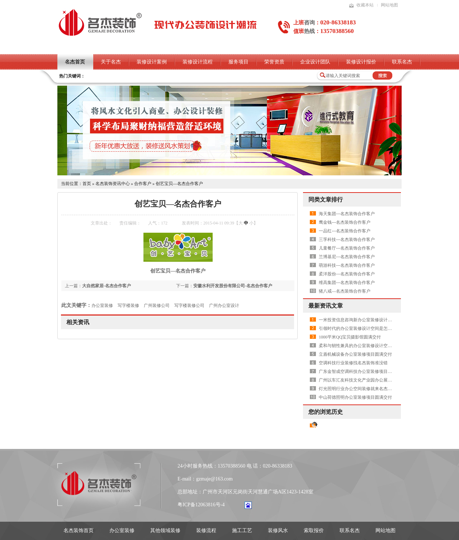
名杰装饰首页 (78, 530)
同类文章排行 (325, 199)
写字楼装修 (128, 305)
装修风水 (278, 530)
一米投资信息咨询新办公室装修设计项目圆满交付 (366, 319)
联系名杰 (402, 62)
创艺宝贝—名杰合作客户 (179, 183)
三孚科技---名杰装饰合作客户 (347, 239)
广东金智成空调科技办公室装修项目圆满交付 (362, 371)
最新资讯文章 (325, 306)
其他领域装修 (165, 530)
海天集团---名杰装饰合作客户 (347, 213)
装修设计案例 (152, 62)
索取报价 (314, 530)
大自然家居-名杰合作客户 (106, 285)
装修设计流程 (198, 62)
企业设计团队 (315, 62)
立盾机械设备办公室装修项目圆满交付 (355, 354)
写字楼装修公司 (189, 305)
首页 (86, 183)
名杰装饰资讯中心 (112, 183)
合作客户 (142, 183)
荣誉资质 (274, 62)
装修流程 (206, 530)
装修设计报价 (361, 62)
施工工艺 (242, 530)
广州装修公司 (157, 305)
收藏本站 (365, 5)
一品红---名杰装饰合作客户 (344, 230)
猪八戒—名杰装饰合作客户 (344, 291)
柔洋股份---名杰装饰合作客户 (347, 273)
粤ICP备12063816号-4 (201, 504)
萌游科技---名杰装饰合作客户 (347, 265)
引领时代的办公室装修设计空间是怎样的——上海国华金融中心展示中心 (387, 328)
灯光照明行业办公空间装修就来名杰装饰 (357, 388)
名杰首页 (75, 62)
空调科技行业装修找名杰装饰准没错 (353, 362)
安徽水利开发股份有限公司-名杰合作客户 (232, 285)
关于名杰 (111, 62)
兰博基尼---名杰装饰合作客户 (347, 256)
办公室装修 (102, 305)
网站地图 (389, 5)
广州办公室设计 (224, 305)
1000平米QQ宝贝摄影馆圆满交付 (350, 337)
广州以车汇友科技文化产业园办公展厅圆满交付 (364, 380)
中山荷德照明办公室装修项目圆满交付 (355, 397)
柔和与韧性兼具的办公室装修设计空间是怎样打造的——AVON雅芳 (383, 345)
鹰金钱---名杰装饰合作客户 (344, 222)
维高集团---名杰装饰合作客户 (347, 282)
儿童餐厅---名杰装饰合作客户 (347, 248)
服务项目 (238, 62)
